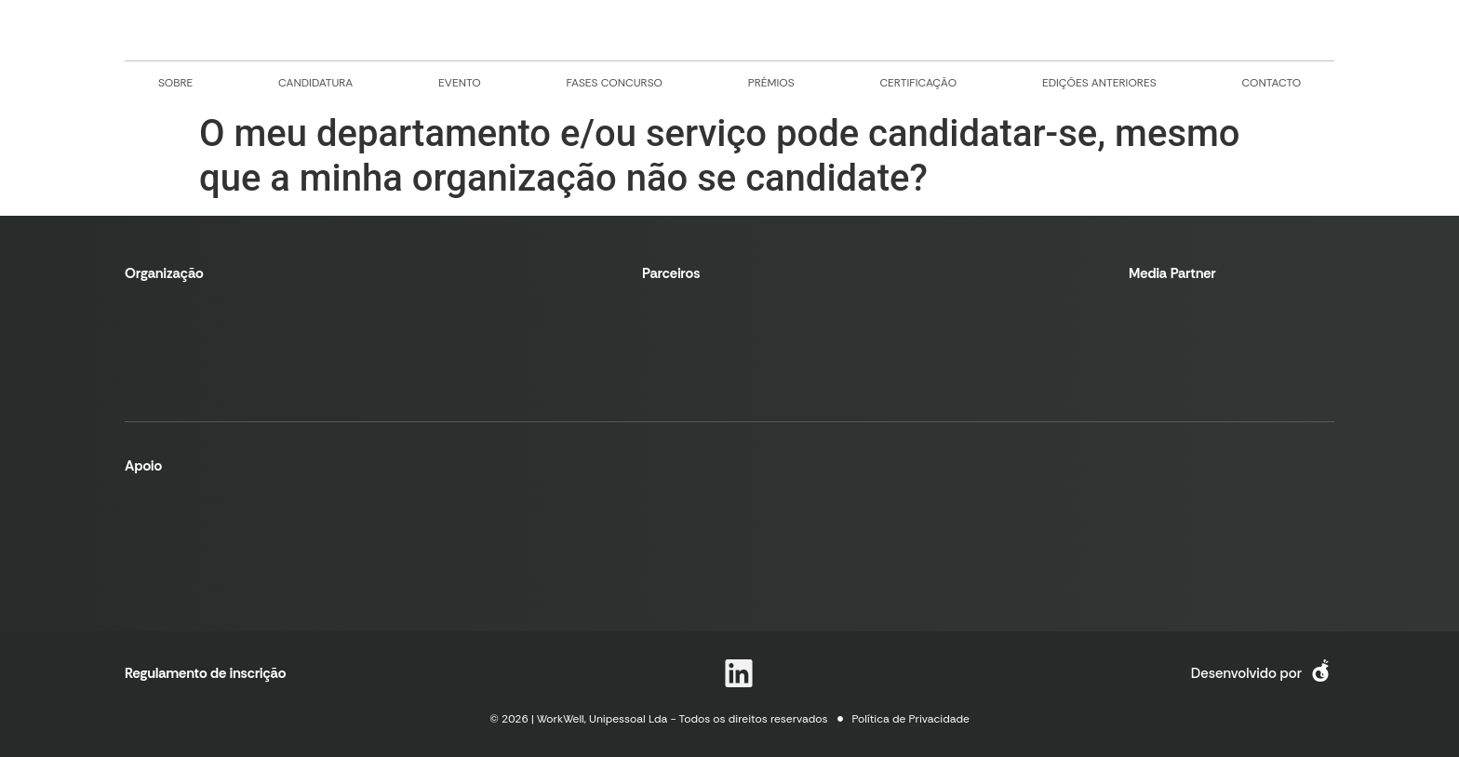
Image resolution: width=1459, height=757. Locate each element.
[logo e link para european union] (520, 540)
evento (459, 82)
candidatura (315, 82)
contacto (1271, 82)
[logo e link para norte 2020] (171, 540)
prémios (771, 82)
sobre (175, 82)
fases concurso (614, 82)
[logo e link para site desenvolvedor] (1320, 673)
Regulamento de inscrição (206, 673)
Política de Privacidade (911, 718)
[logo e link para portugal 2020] (334, 540)
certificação (918, 82)
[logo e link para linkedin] (739, 673)
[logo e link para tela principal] (729, 30)
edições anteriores (1099, 82)
